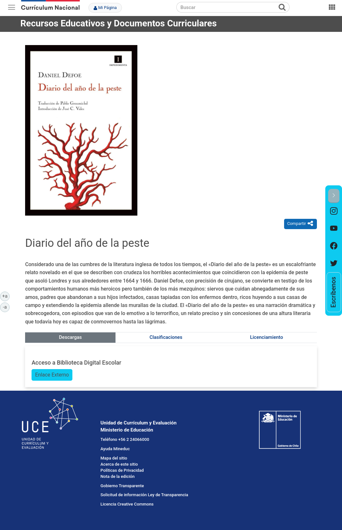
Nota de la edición (117, 476)
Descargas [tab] (70, 337)
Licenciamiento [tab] (266, 337)
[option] (334, 211)
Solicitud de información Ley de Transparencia (144, 494)
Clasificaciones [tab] (166, 337)
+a (6, 296)
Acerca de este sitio (119, 464)
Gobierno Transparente (122, 485)
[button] (333, 196)
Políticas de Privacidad (121, 470)
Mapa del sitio (113, 458)
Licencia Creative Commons (126, 504)
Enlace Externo (52, 375)
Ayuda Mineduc (115, 448)
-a (6, 306)
